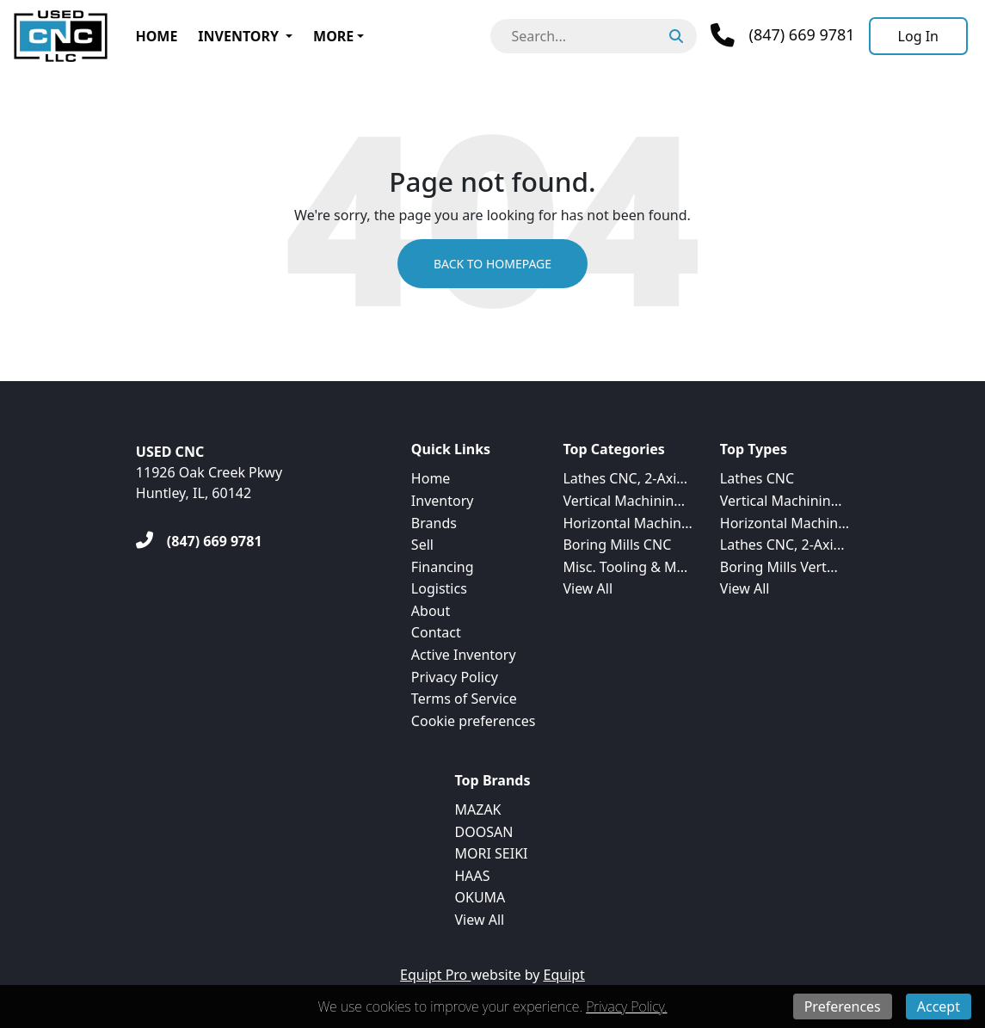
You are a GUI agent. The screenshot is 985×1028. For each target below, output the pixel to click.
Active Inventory (463, 654)
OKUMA (480, 897)
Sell (422, 544)
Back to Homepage (492, 263)
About (430, 610)
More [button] (333, 36)
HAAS (472, 875)
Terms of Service (464, 698)
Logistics (439, 588)
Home (156, 36)
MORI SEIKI (491, 853)
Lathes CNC (757, 478)
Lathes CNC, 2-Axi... (625, 478)
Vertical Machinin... (624, 500)
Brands (434, 523)
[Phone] (782, 35)
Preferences (842, 1006)
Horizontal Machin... (627, 523)
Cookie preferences (473, 720)
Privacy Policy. (626, 1006)
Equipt (564, 974)
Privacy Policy (454, 677)
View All (588, 588)
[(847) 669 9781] (199, 541)
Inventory (238, 36)
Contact (436, 632)
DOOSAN (484, 831)
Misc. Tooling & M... (625, 566)
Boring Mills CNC (617, 544)
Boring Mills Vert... (779, 566)
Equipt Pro (435, 974)
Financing (442, 566)
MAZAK (478, 809)
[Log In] (918, 36)
